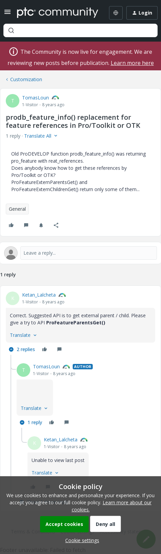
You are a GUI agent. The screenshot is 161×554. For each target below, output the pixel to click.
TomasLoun (35, 97)
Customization (26, 79)
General (17, 209)
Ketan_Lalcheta (39, 295)
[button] (7, 14)
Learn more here (132, 63)
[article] (80, 323)
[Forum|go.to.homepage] (56, 12)
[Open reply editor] (80, 253)
